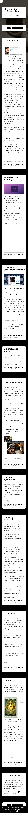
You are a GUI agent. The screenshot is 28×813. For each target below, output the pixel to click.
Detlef (14, 687)
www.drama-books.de (16, 161)
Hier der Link (7, 157)
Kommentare (7, 165)
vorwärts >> (19, 27)
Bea (20, 687)
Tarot (11, 757)
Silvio (6, 164)
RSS (11, 337)
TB (11, 165)
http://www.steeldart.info (11, 320)
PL (14, 165)
